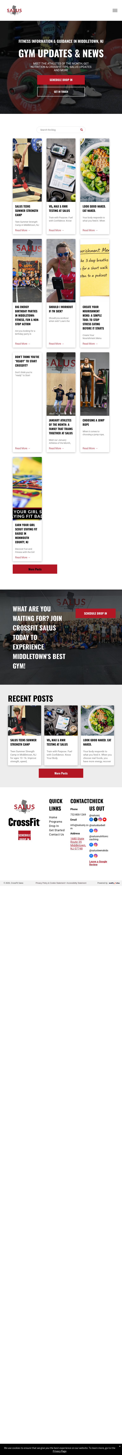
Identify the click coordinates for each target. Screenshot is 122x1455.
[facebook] (91, 820)
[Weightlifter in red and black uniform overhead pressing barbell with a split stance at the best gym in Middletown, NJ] (27, 170)
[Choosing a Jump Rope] (94, 384)
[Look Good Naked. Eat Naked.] (94, 170)
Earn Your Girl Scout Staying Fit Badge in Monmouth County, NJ (26, 533)
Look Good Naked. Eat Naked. (94, 208)
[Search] (61, 130)
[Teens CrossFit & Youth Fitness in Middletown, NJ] (61, 384)
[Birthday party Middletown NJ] (27, 270)
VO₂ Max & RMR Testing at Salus (59, 208)
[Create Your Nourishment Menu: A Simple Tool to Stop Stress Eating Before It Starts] (94, 270)
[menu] (115, 10)
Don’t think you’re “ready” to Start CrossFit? (27, 361)
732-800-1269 (78, 814)
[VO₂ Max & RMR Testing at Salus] (61, 170)
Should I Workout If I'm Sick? (61, 309)
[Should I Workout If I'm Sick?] (61, 270)
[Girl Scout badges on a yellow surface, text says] (27, 488)
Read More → (22, 230)
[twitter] (96, 820)
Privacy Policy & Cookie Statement (50, 883)
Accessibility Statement (76, 883)
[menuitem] (59, 817)
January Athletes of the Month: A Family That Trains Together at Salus (61, 426)
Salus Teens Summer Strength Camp (26, 210)
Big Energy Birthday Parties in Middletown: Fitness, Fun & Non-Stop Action (27, 315)
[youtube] (104, 820)
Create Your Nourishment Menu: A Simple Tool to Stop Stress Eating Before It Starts (93, 317)
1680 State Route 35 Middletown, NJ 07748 (78, 843)
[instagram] (100, 820)
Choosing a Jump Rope (93, 422)
